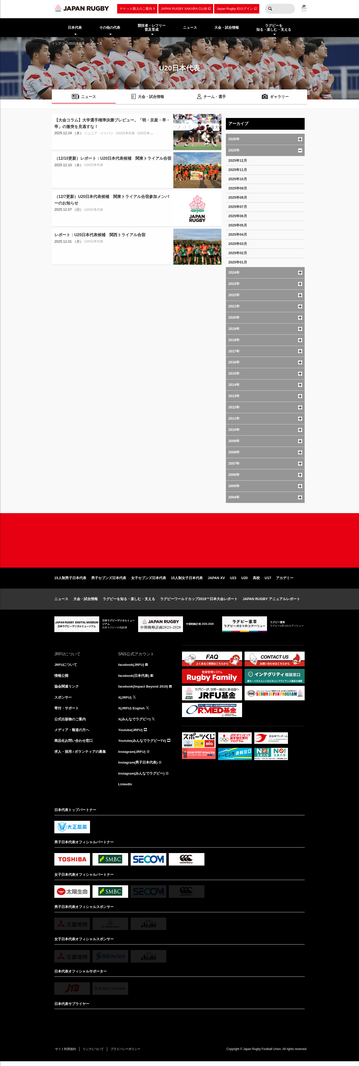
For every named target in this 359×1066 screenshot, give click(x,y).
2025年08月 (237, 197)
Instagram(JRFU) (132, 756)
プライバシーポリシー (128, 1054)
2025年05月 (237, 225)
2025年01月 (237, 262)
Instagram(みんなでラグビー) (141, 778)
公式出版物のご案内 (70, 723)
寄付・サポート (66, 712)
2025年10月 (237, 179)
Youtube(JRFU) (130, 734)
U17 (268, 581)
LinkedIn (125, 789)
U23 (233, 581)
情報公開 (61, 679)
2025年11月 (237, 170)
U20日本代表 (76, 43)
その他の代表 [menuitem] (109, 27)
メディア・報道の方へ (71, 734)
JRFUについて (66, 668)
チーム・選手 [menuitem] (215, 97)
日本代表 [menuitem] (75, 27)
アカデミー (284, 581)
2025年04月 (237, 234)
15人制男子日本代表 (70, 581)
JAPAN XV (216, 581)
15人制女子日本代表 (187, 581)
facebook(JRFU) (131, 668)
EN (304, 10)
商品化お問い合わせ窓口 (73, 745)
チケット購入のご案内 (136, 8)
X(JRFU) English (132, 712)
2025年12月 (237, 160)
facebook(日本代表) (134, 679)
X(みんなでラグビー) (134, 723)
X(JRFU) (125, 701)
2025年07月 (237, 207)
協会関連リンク (66, 690)
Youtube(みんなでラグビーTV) (142, 745)
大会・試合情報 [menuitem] (226, 27)
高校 (256, 581)
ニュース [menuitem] (190, 27)
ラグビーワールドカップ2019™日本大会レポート (199, 602)
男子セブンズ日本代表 (108, 581)
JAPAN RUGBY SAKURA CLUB (184, 8)
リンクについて (94, 1054)
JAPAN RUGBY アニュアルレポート (271, 602)
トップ (56, 43)
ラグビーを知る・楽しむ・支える (129, 602)
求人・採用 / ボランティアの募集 (80, 756)
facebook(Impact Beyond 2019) (144, 690)
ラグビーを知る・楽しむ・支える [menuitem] (273, 27)
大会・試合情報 (85, 602)
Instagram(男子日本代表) (138, 767)
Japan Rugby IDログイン (235, 8)
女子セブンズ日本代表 (148, 581)
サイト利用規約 (66, 1054)
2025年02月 (237, 253)
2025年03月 (237, 244)
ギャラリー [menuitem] (279, 97)
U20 (244, 581)
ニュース (61, 602)
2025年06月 (237, 216)
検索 (270, 9)
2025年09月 (237, 188)
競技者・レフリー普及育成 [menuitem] (152, 27)
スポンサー (63, 701)
